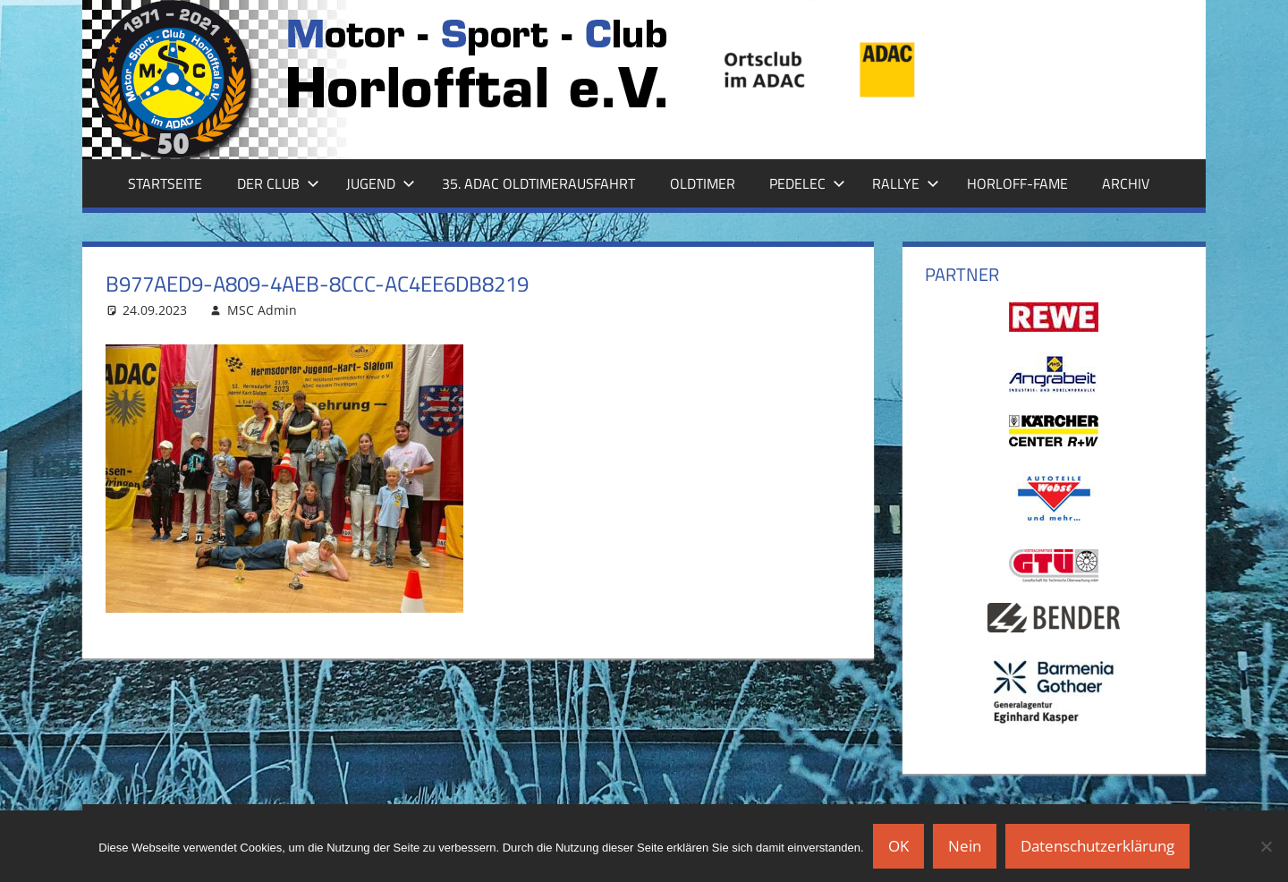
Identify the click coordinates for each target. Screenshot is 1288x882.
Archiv (1125, 183)
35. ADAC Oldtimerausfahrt (538, 183)
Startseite (165, 183)
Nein (964, 845)
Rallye (905, 183)
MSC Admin (262, 309)
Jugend (380, 183)
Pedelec (807, 183)
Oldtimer (702, 183)
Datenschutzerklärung (1097, 845)
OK (898, 845)
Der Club (278, 183)
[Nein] (1266, 846)
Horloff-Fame (1017, 183)
